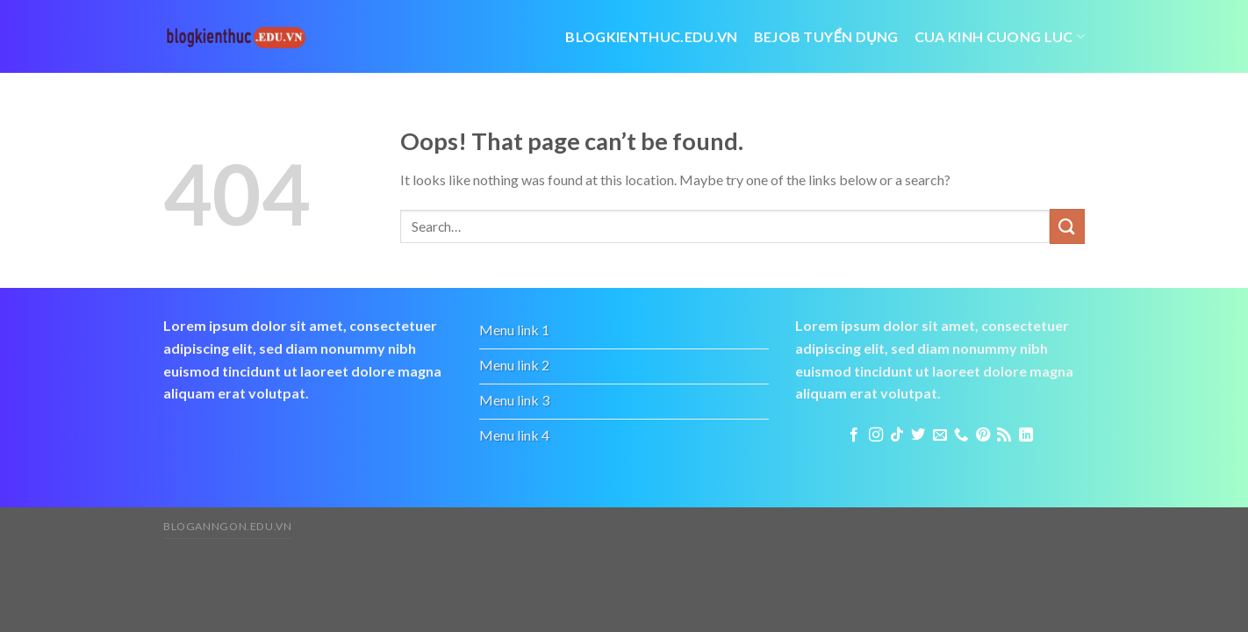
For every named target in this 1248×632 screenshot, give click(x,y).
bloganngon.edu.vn (227, 526)
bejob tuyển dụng (826, 36)
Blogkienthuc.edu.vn (651, 36)
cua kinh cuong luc (999, 36)
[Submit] (1067, 226)
